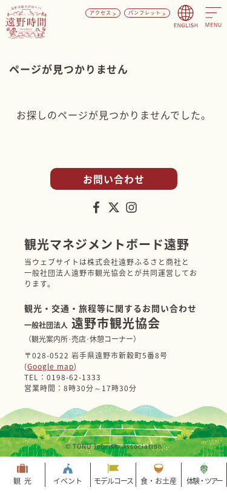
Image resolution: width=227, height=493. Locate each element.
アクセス (100, 12)
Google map (50, 366)
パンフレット (144, 12)
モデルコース (113, 480)
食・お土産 (158, 480)
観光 (24, 480)
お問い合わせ (114, 179)
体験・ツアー (204, 480)
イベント (67, 480)
